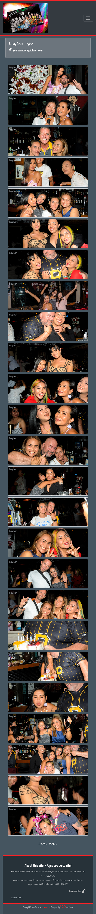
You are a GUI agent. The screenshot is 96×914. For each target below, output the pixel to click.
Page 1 (43, 843)
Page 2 (53, 843)
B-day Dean (13, 68)
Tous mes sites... (17, 898)
